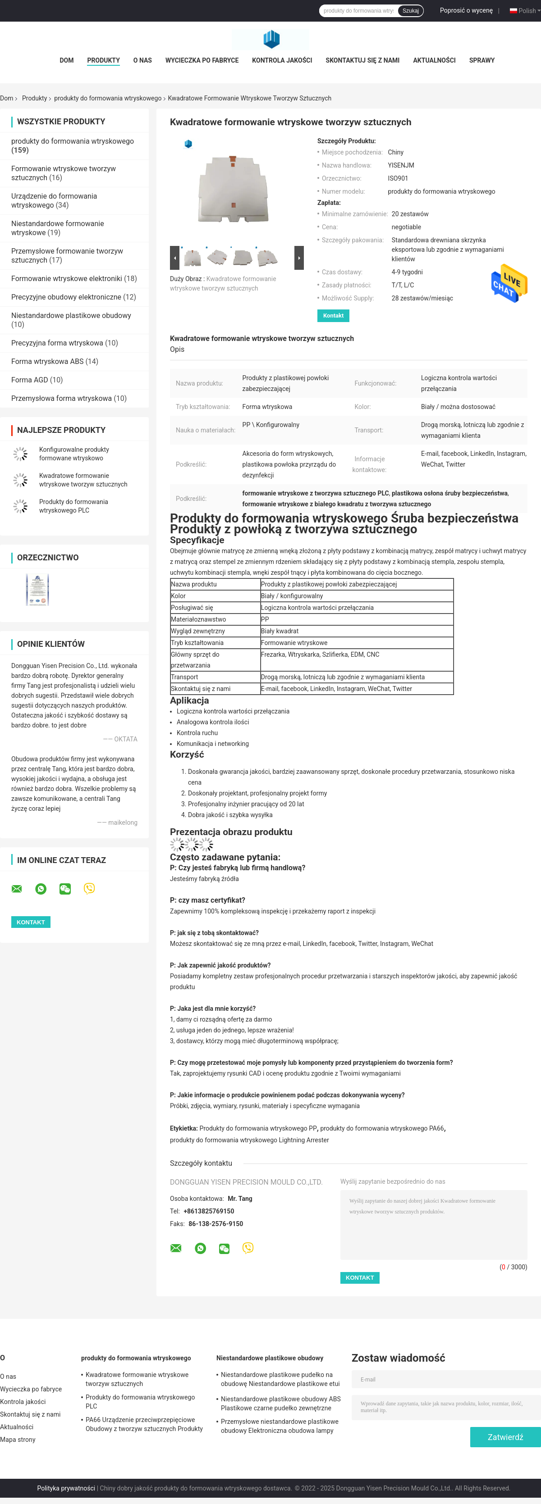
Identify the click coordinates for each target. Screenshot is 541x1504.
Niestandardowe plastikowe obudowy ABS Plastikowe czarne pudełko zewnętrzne (281, 1403)
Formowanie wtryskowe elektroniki (66, 278)
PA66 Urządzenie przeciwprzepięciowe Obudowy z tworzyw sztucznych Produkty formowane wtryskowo (144, 1425)
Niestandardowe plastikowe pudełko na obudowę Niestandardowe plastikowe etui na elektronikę (280, 1380)
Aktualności (434, 60)
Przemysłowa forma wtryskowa (61, 398)
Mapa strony (18, 1439)
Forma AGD (29, 380)
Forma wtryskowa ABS (47, 361)
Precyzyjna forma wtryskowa (57, 343)
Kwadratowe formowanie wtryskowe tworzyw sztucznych (137, 1379)
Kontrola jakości (282, 60)
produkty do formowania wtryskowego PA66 (382, 1128)
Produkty (103, 60)
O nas (142, 60)
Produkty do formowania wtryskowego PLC (140, 1402)
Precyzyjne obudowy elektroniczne (66, 297)
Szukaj (411, 11)
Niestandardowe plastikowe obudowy (71, 315)
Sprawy (482, 60)
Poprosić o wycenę (466, 10)
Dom (66, 60)
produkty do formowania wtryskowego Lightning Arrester (249, 1140)
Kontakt (333, 315)
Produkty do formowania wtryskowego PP (258, 1128)
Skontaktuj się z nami (363, 60)
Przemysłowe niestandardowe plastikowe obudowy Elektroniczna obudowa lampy (280, 1426)
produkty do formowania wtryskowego (107, 98)
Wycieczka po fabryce (201, 60)
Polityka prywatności (66, 1488)
